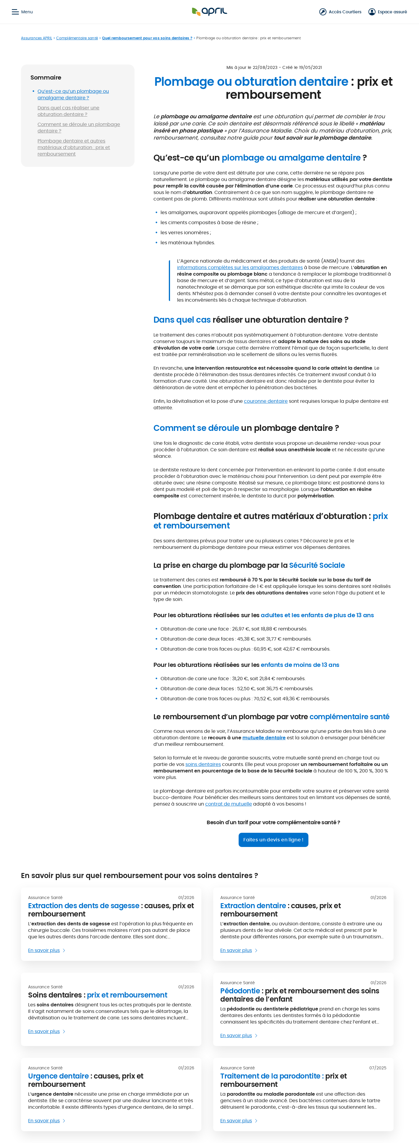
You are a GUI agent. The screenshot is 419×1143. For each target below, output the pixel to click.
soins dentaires (203, 764)
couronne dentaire (266, 401)
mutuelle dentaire (264, 737)
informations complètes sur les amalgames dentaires (240, 267)
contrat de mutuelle (228, 804)
